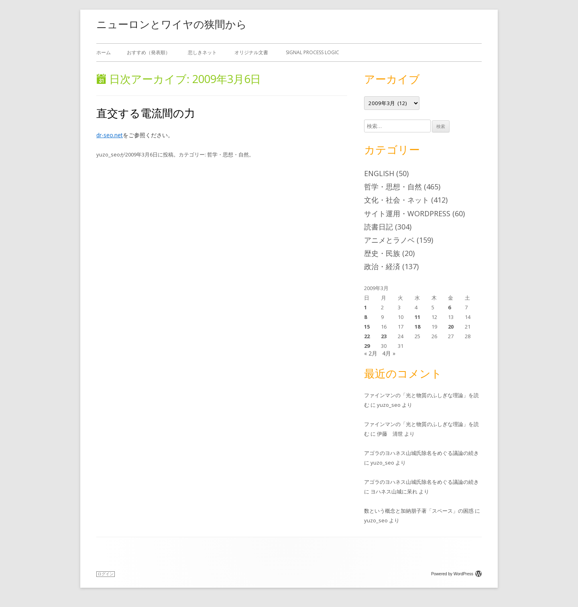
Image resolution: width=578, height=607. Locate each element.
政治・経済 (382, 266)
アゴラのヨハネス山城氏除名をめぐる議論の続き (421, 453)
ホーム (103, 52)
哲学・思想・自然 (228, 154)
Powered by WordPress (456, 574)
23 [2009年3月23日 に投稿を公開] (384, 336)
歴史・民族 (382, 253)
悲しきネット (202, 52)
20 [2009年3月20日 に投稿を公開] (451, 326)
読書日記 (378, 226)
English (379, 173)
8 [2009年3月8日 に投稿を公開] (365, 317)
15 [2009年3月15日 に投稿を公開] (367, 326)
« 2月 (370, 353)
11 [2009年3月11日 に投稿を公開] (417, 317)
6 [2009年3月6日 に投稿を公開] (449, 307)
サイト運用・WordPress (407, 213)
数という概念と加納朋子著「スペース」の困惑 (419, 510)
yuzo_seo (108, 154)
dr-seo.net (109, 135)
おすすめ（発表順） (148, 52)
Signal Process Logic (312, 52)
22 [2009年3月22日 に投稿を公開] (367, 336)
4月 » (388, 353)
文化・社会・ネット (396, 200)
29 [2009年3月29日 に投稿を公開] (367, 345)
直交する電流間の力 (145, 113)
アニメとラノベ (389, 240)
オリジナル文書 (251, 52)
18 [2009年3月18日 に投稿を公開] (417, 326)
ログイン (106, 574)
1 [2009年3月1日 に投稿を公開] (365, 307)
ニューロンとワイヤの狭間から (171, 24)
